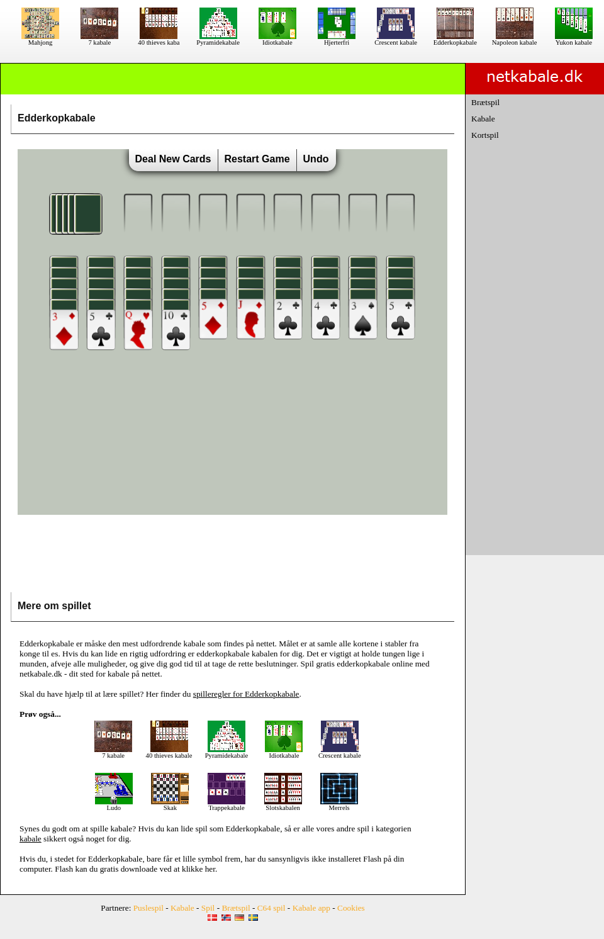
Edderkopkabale (455, 39)
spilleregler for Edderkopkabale (246, 694)
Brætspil (485, 102)
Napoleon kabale (514, 39)
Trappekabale (226, 805)
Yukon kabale (574, 39)
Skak (170, 805)
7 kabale (99, 39)
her (210, 869)
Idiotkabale (277, 39)
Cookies (351, 908)
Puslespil (148, 908)
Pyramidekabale (218, 39)
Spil (208, 908)
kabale (121, 828)
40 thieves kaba (158, 39)
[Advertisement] (233, 556)
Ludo (114, 805)
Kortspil (485, 135)
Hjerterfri (336, 39)
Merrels (339, 805)
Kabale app (311, 908)
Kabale (483, 118)
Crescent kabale (395, 39)
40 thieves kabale (169, 752)
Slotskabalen (283, 805)
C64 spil (271, 908)
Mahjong (40, 39)
